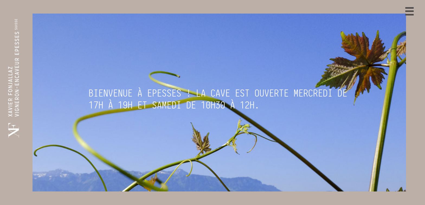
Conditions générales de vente (240, 200)
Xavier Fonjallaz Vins (159, 200)
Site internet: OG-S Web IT (290, 200)
